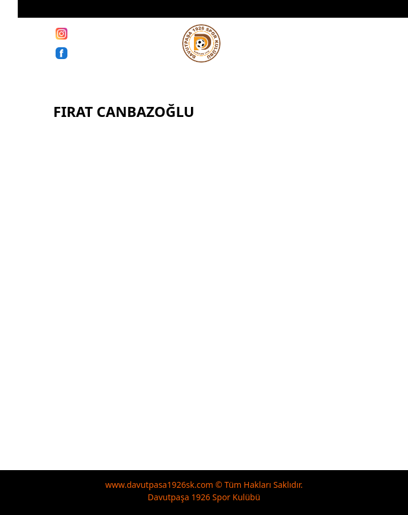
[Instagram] (61, 33)
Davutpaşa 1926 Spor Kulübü (204, 497)
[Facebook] (61, 52)
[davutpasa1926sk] (201, 43)
